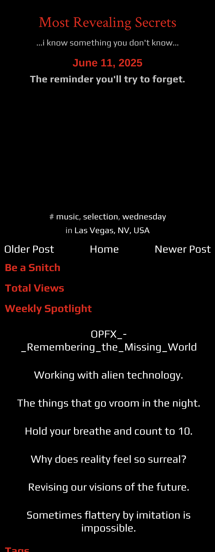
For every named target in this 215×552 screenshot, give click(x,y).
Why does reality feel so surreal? (109, 459)
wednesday (144, 216)
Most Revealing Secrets (107, 22)
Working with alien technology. (108, 375)
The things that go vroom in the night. (108, 403)
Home (104, 249)
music (67, 216)
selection (100, 216)
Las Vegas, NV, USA (112, 230)
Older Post (29, 249)
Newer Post (183, 249)
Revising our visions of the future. (108, 487)
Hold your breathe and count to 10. (109, 431)
